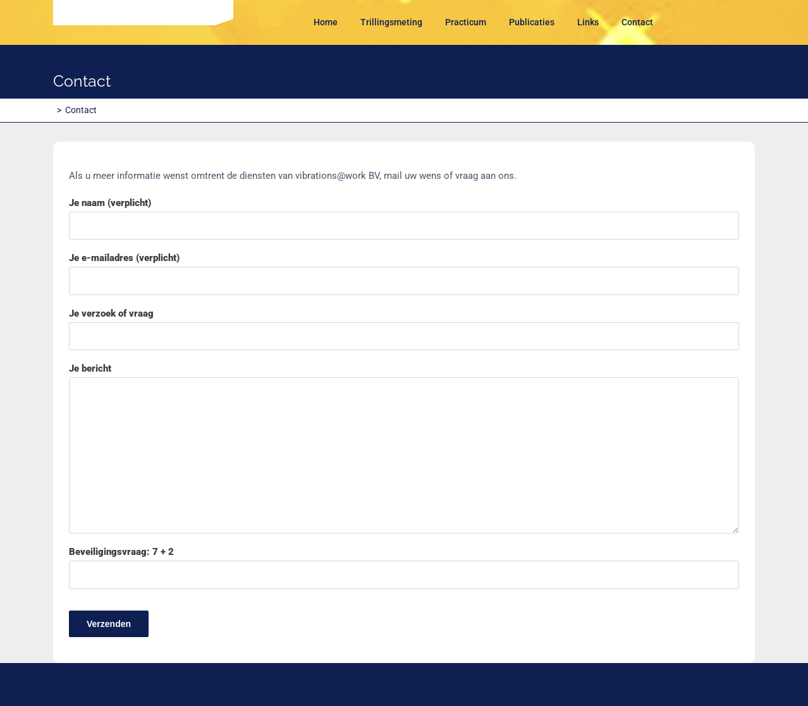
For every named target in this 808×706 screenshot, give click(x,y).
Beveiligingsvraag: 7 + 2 (404, 591)
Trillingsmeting (391, 22)
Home (326, 22)
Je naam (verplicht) (404, 218)
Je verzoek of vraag (404, 329)
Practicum (465, 22)
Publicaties (531, 22)
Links (588, 22)
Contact (637, 22)
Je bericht (404, 448)
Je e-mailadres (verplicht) (404, 273)
